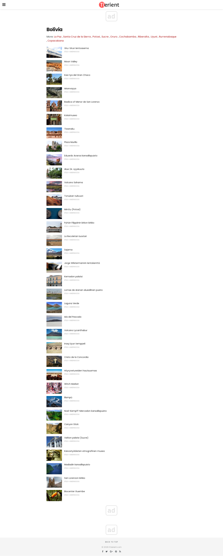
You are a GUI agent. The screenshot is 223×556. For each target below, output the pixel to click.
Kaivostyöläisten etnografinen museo (84, 451)
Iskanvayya (70, 88)
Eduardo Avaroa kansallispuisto (80, 155)
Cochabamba (127, 36)
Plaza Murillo (70, 142)
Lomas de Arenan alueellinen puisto (83, 290)
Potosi (96, 36)
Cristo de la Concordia (76, 357)
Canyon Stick (71, 424)
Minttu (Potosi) (72, 209)
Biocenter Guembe (74, 491)
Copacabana (56, 40)
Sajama (68, 249)
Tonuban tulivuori (73, 195)
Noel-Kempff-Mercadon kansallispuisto (85, 410)
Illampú (68, 397)
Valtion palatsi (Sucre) (76, 437)
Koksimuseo (70, 115)
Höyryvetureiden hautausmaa (80, 370)
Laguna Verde (71, 303)
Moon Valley (70, 61)
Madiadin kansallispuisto (77, 464)
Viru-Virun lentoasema (76, 48)
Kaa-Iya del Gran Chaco (77, 75)
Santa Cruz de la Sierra (77, 36)
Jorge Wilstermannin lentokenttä (82, 263)
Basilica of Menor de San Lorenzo (82, 101)
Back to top (111, 542)
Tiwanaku (69, 128)
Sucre (105, 36)
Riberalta (143, 36)
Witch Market (71, 383)
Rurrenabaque (167, 36)
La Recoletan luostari (75, 236)
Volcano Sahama (73, 182)
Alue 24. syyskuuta (74, 169)
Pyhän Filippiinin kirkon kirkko (79, 222)
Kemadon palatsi (73, 276)
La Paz (57, 36)
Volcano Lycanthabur (75, 330)
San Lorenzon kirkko (74, 478)
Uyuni (154, 36)
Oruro (113, 36)
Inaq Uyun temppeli (74, 343)
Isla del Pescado (72, 316)
